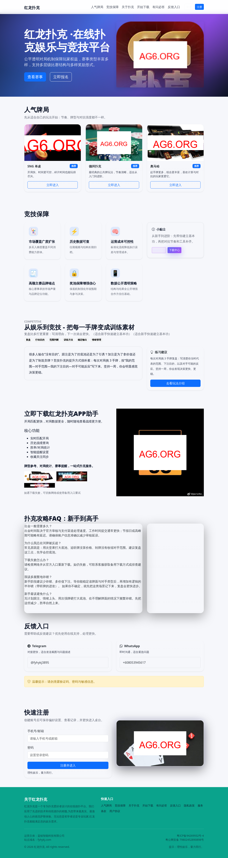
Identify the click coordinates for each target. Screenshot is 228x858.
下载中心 (174, 250)
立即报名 (61, 76)
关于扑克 (128, 7)
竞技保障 (112, 7)
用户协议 (114, 811)
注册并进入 (68, 765)
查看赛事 (35, 76)
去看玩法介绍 (175, 383)
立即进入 (52, 185)
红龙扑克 (32, 7)
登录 (189, 7)
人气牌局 (97, 7)
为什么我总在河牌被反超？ (42, 543)
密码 (30, 747)
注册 (199, 7)
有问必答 (158, 7)
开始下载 (143, 7)
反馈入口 (174, 7)
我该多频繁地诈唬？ (38, 577)
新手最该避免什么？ (38, 594)
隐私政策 (189, 805)
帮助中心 (159, 250)
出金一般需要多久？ (38, 526)
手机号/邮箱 (35, 731)
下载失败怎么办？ (36, 560)
